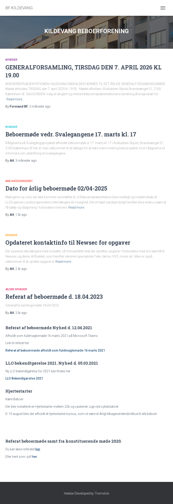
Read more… (15, 99)
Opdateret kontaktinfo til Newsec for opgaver (67, 242)
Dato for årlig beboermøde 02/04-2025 (56, 188)
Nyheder (11, 59)
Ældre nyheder (16, 289)
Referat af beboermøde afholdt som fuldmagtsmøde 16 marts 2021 (55, 350)
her (34, 456)
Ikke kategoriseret (19, 181)
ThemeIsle (101, 493)
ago (40, 106)
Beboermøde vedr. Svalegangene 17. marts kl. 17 (70, 134)
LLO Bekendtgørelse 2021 (24, 378)
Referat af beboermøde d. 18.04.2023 (54, 296)
